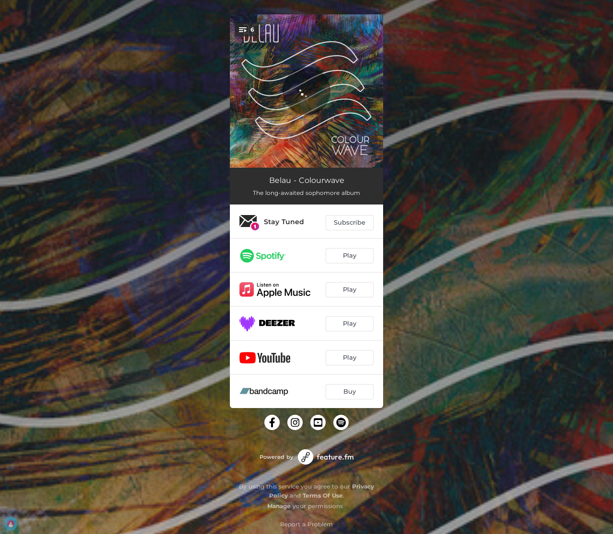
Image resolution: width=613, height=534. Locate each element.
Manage (279, 506)
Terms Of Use (323, 495)
